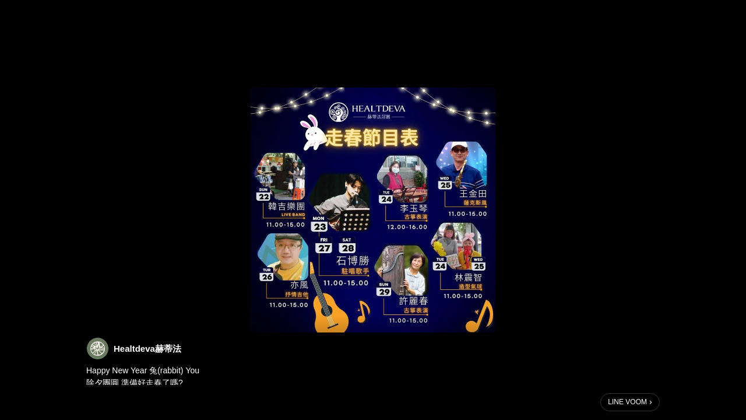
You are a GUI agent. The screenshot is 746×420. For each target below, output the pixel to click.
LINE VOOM (627, 402)
